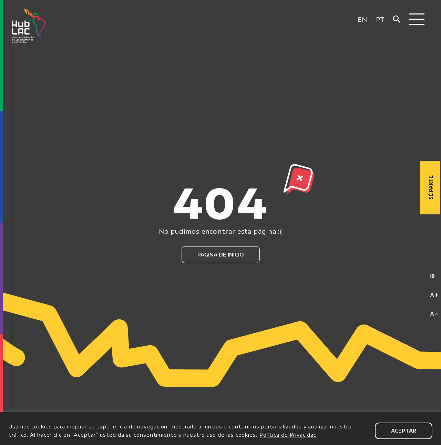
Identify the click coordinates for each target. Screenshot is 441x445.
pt (380, 19)
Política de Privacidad (288, 435)
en (362, 19)
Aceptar (403, 431)
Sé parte (431, 186)
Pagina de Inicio (220, 255)
